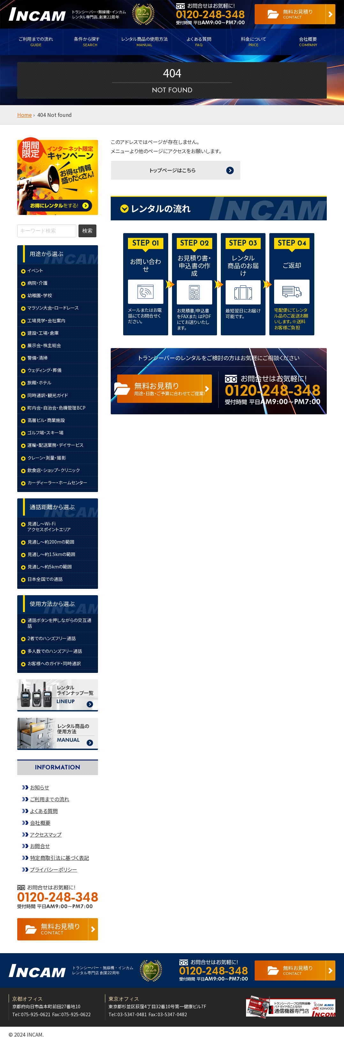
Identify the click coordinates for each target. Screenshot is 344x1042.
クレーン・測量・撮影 (46, 457)
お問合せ (40, 846)
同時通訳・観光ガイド (47, 395)
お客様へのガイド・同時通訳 (54, 663)
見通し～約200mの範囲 (50, 542)
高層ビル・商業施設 (46, 420)
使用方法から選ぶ (52, 603)
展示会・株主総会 (44, 345)
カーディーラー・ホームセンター (57, 482)
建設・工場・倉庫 (43, 333)
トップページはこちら (172, 170)
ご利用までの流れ (49, 799)
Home (24, 114)
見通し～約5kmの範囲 (49, 566)
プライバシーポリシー (53, 869)
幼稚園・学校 (39, 295)
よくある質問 (44, 811)
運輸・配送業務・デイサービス (55, 445)
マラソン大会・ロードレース (53, 307)
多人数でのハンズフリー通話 (54, 651)
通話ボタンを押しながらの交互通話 (59, 623)
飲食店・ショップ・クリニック (53, 470)
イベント (35, 270)
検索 (87, 230)
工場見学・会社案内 (46, 320)
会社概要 (40, 822)
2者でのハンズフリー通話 (51, 638)
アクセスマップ (46, 834)
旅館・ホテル (39, 382)
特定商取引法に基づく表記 (59, 857)
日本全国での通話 (45, 579)
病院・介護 (37, 283)
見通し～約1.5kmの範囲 (51, 554)
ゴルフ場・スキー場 (45, 432)
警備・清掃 (37, 357)
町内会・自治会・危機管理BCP (56, 407)
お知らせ (39, 787)
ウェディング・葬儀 (44, 370)
